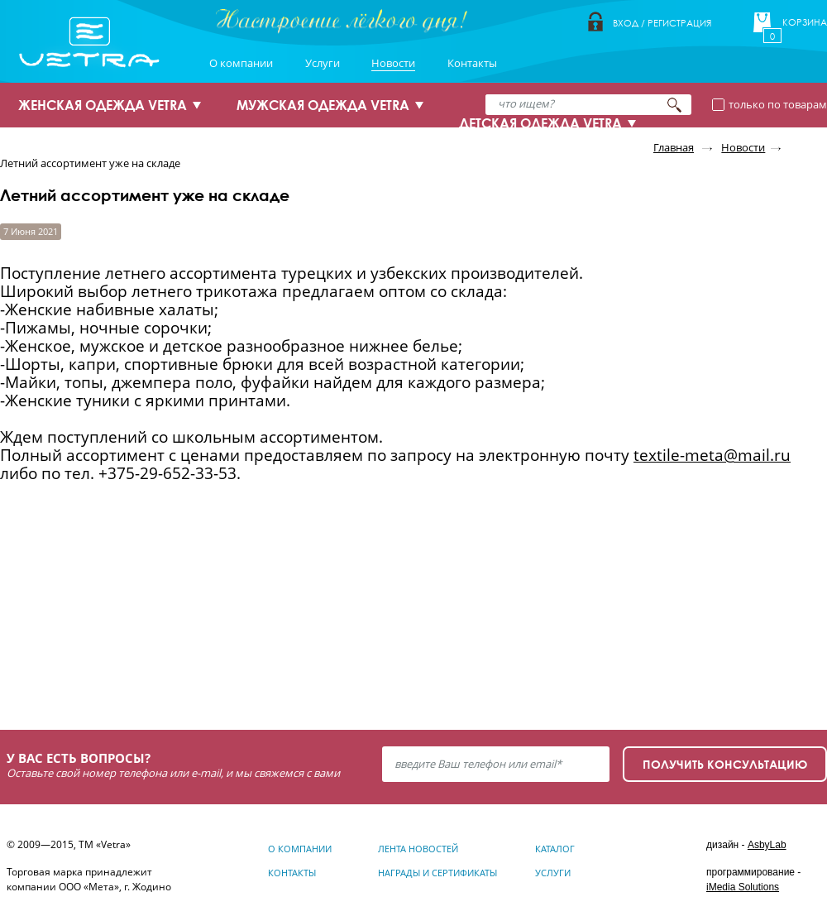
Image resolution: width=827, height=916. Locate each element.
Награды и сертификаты (437, 872)
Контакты (472, 62)
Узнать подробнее (100, 652)
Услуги (322, 62)
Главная (673, 147)
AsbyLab (767, 845)
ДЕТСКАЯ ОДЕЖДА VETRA (540, 123)
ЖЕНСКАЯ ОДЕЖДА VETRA (102, 105)
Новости (393, 62)
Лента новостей (418, 848)
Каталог (555, 848)
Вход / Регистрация (662, 22)
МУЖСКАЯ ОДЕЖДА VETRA (323, 105)
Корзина (804, 22)
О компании (241, 62)
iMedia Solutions (742, 887)
